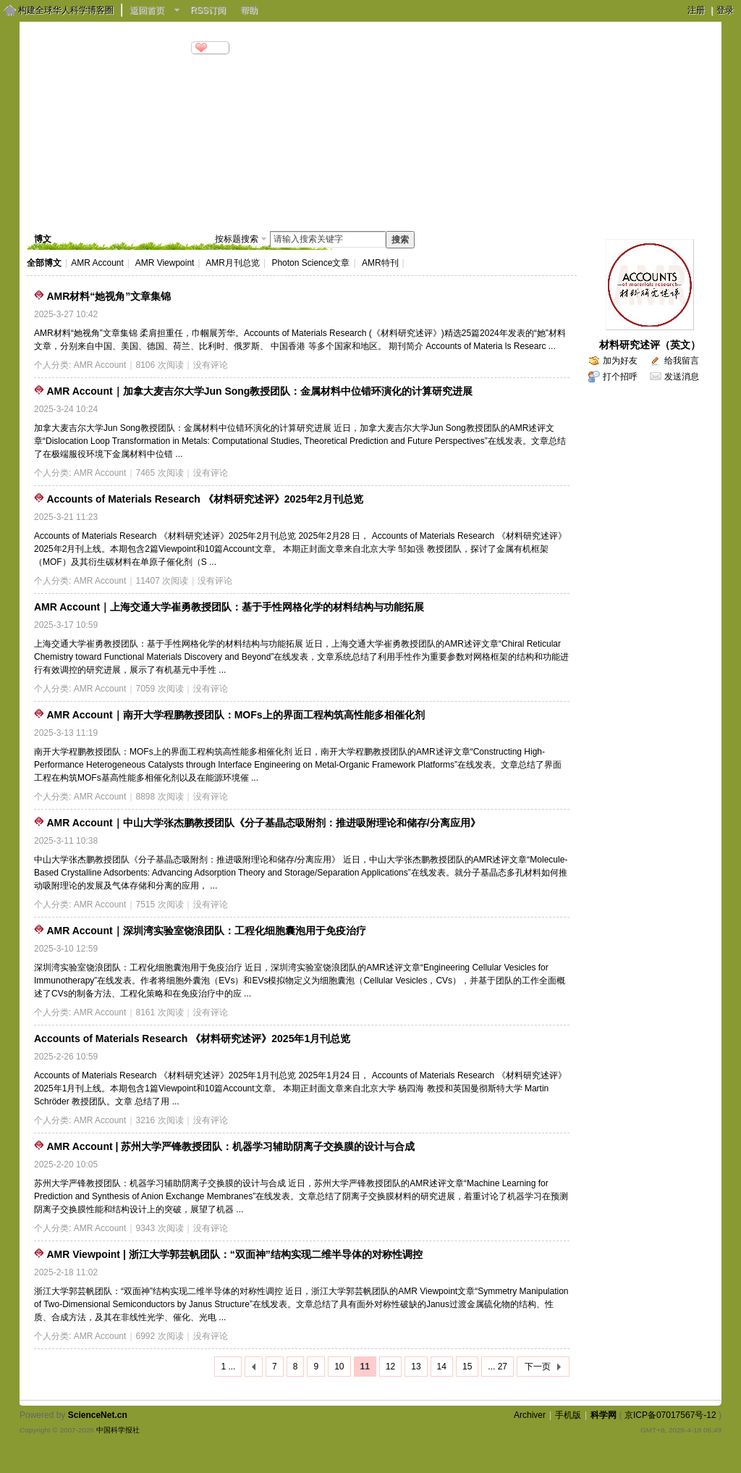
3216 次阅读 (160, 1120)
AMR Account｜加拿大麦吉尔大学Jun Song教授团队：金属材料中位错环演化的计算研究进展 (259, 391)
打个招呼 (620, 377)
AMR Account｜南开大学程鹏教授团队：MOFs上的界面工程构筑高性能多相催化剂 (235, 715)
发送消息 (681, 377)
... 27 (497, 1366)
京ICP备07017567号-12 (670, 1415)
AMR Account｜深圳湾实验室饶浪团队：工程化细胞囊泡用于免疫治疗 (205, 930)
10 (339, 1366)
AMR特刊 (380, 263)
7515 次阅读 (160, 904)
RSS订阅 (208, 10)
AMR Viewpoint (165, 263)
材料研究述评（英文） (649, 345)
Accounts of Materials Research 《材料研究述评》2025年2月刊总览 (204, 499)
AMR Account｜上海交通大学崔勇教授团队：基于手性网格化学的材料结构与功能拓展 (229, 607)
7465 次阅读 (160, 473)
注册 (696, 10)
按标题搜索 (236, 239)
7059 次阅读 (160, 689)
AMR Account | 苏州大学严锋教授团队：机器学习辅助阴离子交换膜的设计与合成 (230, 1146)
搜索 (400, 240)
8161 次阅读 (160, 1012)
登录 (725, 10)
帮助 (249, 10)
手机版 (568, 1415)
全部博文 (44, 263)
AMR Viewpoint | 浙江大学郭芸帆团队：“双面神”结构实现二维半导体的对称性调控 (234, 1254)
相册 (213, 206)
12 (390, 1366)
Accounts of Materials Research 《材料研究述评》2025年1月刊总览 (192, 1038)
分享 (216, 48)
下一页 (538, 1366)
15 (467, 1366)
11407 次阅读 (162, 581)
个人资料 (327, 206)
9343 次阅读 (160, 1228)
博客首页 (59, 206)
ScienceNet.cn (97, 1415)
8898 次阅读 (160, 797)
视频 (165, 206)
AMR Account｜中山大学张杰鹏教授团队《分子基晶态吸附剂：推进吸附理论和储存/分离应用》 (263, 822)
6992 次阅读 (160, 1336)
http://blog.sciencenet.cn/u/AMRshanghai (106, 65)
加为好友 (620, 361)
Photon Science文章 (310, 263)
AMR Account (97, 263)
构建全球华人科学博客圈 (66, 10)
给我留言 (681, 361)
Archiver (530, 1415)
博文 (116, 206)
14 (441, 1366)
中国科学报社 (118, 1430)
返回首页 (147, 10)
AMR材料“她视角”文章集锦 (108, 296)
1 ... (228, 1366)
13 (415, 1366)
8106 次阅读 (160, 365)
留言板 (266, 206)
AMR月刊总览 (233, 263)
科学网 (603, 1415)
